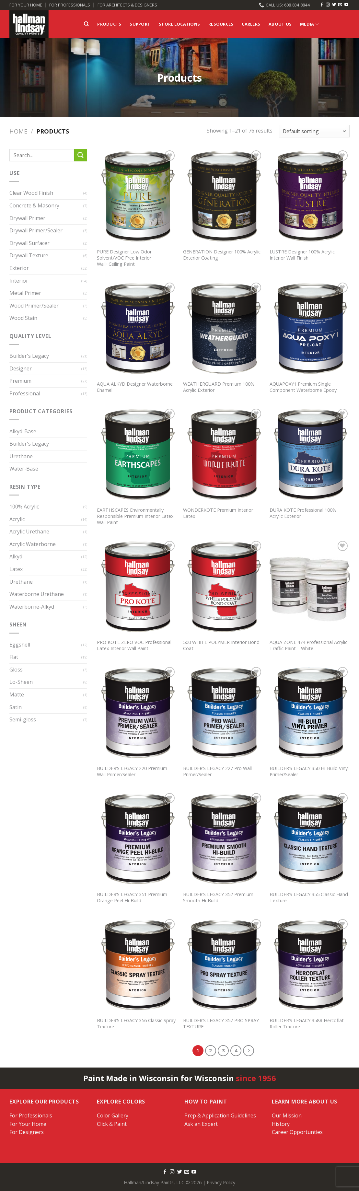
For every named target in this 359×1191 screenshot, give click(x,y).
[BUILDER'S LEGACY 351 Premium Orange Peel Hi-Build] (137, 839)
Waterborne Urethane (36, 594)
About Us (280, 24)
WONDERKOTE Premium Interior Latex (218, 513)
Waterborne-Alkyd (31, 606)
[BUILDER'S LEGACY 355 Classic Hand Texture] (310, 839)
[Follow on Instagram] (328, 5)
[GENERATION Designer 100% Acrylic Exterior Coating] (223, 197)
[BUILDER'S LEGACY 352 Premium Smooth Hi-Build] (223, 839)
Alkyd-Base (22, 431)
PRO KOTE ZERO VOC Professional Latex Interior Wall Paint (134, 645)
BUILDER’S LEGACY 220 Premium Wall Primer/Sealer (132, 771)
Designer (20, 368)
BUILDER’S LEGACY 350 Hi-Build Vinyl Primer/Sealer (309, 771)
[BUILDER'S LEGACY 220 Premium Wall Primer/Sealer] (137, 713)
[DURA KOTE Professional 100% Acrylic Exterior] (310, 455)
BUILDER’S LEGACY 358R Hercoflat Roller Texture (307, 1024)
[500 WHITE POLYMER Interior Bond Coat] (223, 587)
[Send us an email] (340, 5)
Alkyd (15, 556)
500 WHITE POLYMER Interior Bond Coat (221, 645)
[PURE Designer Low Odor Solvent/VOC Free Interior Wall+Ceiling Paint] (137, 197)
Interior (18, 280)
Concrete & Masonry (34, 205)
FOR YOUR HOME (25, 5)
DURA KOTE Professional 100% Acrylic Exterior (303, 513)
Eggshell (19, 644)
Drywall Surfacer (29, 243)
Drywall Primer (27, 218)
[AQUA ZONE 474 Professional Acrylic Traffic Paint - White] (310, 587)
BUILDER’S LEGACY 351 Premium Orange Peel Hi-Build (132, 898)
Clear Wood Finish (31, 193)
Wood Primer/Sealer (34, 305)
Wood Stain (23, 318)
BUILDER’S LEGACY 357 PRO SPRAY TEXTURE (221, 1024)
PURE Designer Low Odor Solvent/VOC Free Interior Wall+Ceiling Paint (124, 258)
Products (109, 24)
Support (140, 24)
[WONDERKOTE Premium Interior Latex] (223, 455)
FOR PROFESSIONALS (69, 5)
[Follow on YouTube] (346, 5)
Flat (13, 657)
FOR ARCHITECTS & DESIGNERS (127, 5)
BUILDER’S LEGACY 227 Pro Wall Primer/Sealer (217, 771)
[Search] (86, 24)
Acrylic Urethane (29, 531)
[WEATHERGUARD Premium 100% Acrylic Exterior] (223, 329)
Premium (20, 381)
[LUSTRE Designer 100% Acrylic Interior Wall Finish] (310, 197)
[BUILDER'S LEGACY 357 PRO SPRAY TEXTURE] (223, 965)
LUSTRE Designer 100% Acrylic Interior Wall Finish (302, 255)
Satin (15, 707)
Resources (220, 24)
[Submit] (80, 155)
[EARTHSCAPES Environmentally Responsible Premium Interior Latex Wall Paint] (137, 455)
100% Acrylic (24, 506)
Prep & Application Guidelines (220, 1115)
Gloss (16, 669)
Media (309, 24)
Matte (16, 694)
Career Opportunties (297, 1132)
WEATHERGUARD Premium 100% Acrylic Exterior (218, 387)
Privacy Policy (221, 1182)
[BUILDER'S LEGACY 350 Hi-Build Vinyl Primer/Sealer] (310, 713)
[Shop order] (314, 131)
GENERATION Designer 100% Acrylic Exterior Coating (222, 255)
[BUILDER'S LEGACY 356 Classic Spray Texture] (137, 965)
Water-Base (23, 469)
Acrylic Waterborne (32, 544)
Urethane (21, 456)
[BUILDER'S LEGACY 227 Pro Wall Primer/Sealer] (223, 713)
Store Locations (179, 24)
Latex (16, 569)
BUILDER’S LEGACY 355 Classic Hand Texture (309, 898)
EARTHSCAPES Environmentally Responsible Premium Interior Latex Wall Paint (135, 516)
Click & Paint (112, 1123)
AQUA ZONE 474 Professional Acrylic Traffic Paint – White (308, 645)
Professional (24, 393)
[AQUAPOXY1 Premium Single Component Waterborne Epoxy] (310, 329)
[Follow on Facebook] (322, 5)
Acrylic (17, 519)
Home (18, 131)
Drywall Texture (28, 255)
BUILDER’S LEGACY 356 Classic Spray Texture (136, 1024)
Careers (251, 24)
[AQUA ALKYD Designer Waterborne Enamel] (137, 329)
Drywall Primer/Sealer (36, 230)
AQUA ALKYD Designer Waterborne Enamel (135, 387)
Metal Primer (25, 293)
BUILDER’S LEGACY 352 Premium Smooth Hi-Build (218, 898)
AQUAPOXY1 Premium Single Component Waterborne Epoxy (303, 387)
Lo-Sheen (21, 682)
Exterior (19, 268)
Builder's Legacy (29, 355)
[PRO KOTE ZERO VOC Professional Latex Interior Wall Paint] (137, 587)
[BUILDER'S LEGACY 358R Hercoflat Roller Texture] (310, 965)
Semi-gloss (22, 719)
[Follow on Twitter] (334, 5)
